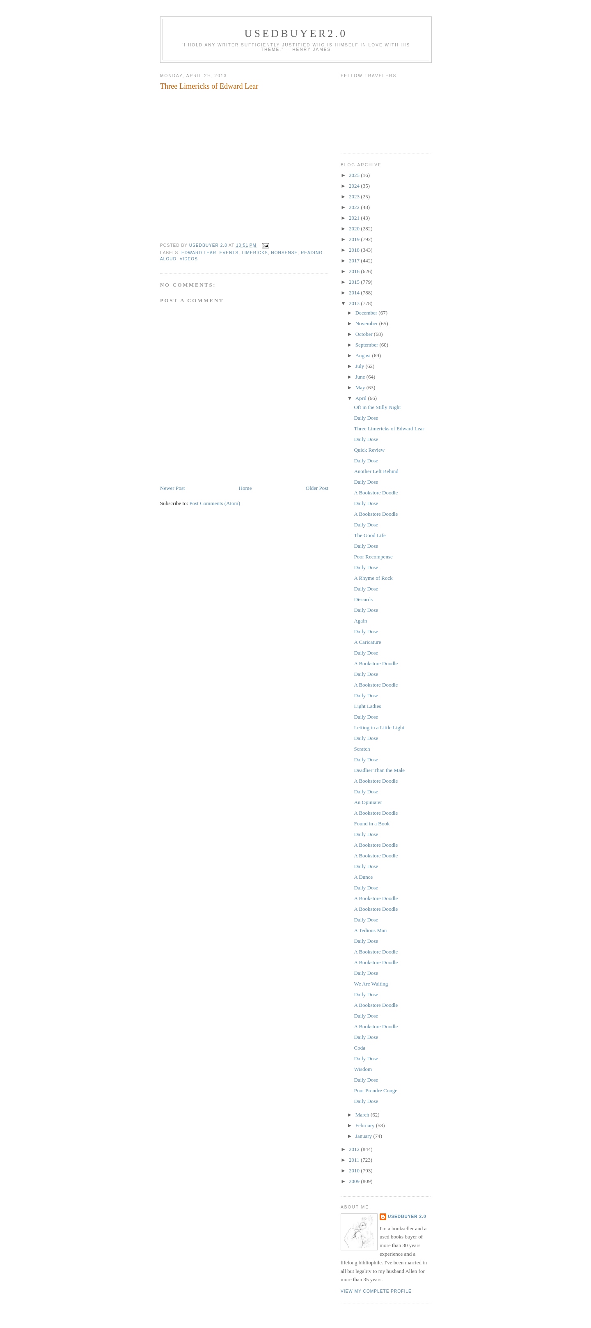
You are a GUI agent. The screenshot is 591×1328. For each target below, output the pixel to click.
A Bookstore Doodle (376, 492)
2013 (355, 303)
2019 (355, 239)
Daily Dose (366, 418)
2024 (355, 186)
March (363, 1115)
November (367, 323)
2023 (355, 196)
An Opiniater (368, 802)
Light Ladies (367, 706)
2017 (355, 260)
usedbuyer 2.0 (407, 1216)
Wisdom (363, 1069)
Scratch (362, 749)
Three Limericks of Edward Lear (389, 428)
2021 (355, 218)
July (360, 366)
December (367, 313)
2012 (355, 1149)
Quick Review (369, 450)
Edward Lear (198, 252)
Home (245, 488)
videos (189, 259)
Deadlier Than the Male (379, 770)
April (361, 398)
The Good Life (369, 535)
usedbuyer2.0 (296, 33)
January (364, 1136)
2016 (355, 271)
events (229, 252)
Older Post (317, 488)
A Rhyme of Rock (373, 578)
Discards (363, 599)
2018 (355, 250)
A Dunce (363, 877)
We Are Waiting (371, 984)
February (365, 1125)
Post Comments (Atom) (215, 503)
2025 (355, 175)
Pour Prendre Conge (375, 1090)
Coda (359, 1048)
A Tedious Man (370, 930)
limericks (255, 252)
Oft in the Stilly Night (377, 407)
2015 (355, 282)
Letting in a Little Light (379, 727)
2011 (355, 1160)
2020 (355, 228)
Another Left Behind (376, 471)
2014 (355, 292)
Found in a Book (371, 823)
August (363, 355)
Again (360, 621)
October (364, 334)
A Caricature (367, 642)
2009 (355, 1181)
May (361, 387)
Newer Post (172, 488)
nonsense (284, 252)
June (361, 377)
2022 (355, 207)
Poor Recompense (373, 557)
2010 (355, 1170)
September (367, 345)
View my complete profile (376, 1291)
